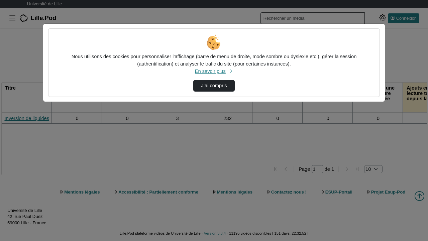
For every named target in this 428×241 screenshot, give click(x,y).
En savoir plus (214, 71)
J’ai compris (214, 85)
